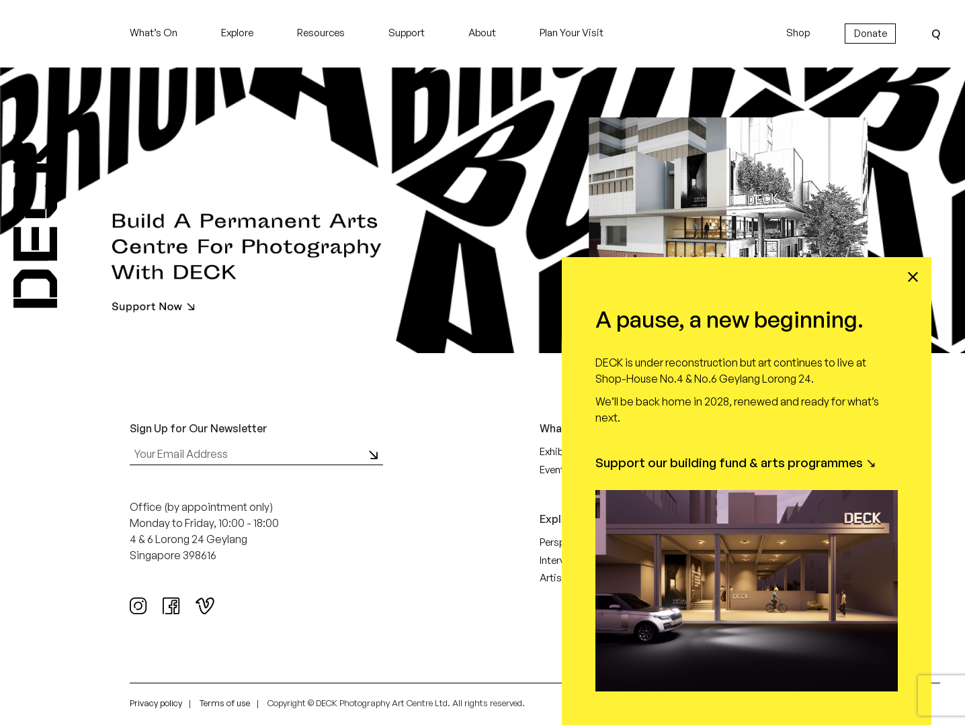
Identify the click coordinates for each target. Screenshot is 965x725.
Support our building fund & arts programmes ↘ (735, 462)
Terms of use (225, 702)
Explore (237, 32)
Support (406, 32)
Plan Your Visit (571, 32)
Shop (798, 32)
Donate (870, 33)
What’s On (153, 32)
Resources (321, 32)
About (482, 32)
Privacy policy (156, 702)
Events (555, 469)
